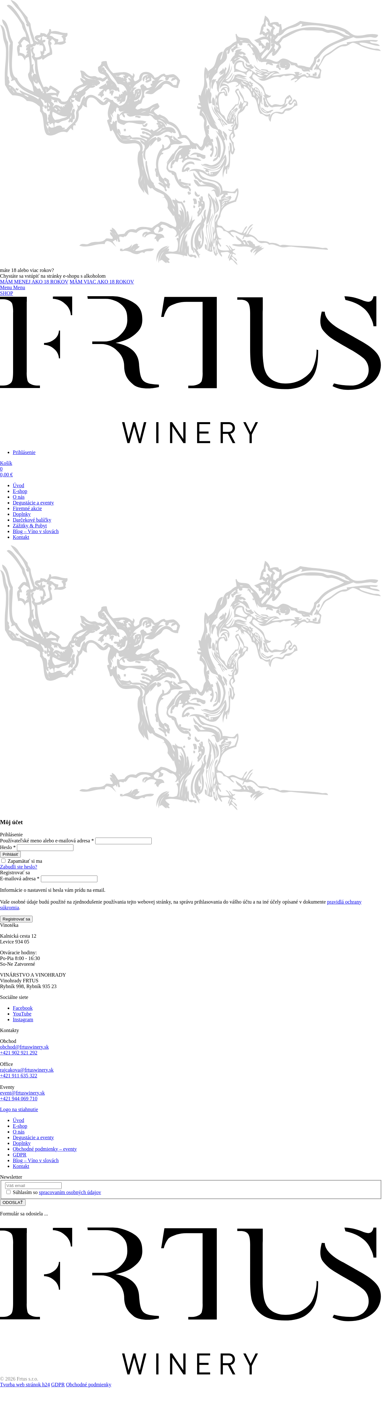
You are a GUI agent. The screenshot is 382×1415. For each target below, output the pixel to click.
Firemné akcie (27, 508)
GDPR (20, 1154)
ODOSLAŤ (13, 1202)
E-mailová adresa (20, 878)
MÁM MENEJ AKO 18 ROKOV (34, 281)
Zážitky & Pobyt (30, 525)
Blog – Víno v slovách (36, 531)
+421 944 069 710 (18, 1098)
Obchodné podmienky (88, 1384)
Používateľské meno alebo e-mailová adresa (47, 840)
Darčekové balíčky (32, 520)
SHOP (6, 293)
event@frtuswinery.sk (22, 1093)
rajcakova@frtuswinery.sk (27, 1070)
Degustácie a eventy (33, 502)
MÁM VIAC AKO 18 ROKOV (102, 281)
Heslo (8, 847)
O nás (19, 497)
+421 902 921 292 (18, 1052)
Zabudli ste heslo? (18, 866)
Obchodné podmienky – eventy (45, 1149)
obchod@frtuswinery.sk (24, 1047)
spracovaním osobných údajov (70, 1192)
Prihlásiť (10, 854)
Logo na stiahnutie (19, 1109)
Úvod (18, 485)
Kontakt (21, 537)
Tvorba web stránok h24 (25, 1384)
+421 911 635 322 (18, 1075)
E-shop (20, 491)
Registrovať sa (16, 919)
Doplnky (22, 514)
